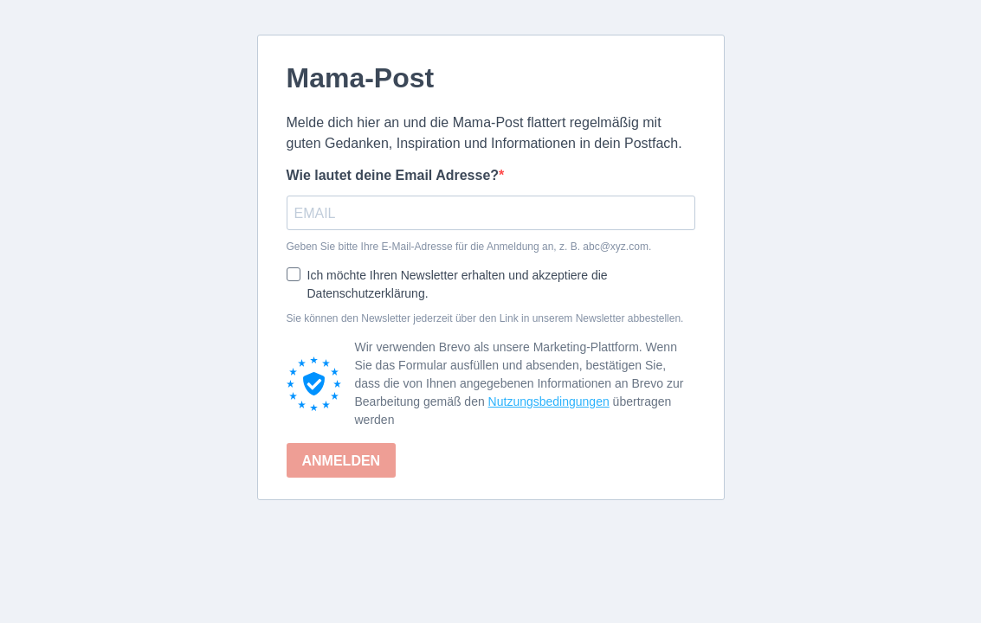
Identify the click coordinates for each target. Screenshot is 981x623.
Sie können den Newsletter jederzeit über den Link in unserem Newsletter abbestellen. (485, 318)
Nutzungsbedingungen (549, 401)
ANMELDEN (341, 460)
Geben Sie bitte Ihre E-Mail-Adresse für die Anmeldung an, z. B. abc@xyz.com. (469, 247)
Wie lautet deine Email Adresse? (393, 175)
